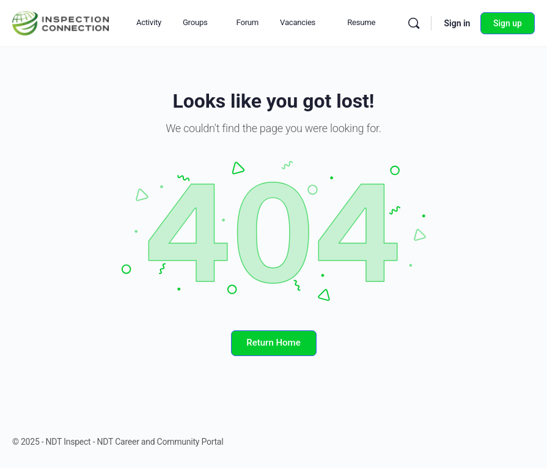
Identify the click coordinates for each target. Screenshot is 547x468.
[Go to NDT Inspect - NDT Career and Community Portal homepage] (60, 22)
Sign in (457, 23)
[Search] (414, 23)
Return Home (273, 342)
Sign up (507, 23)
